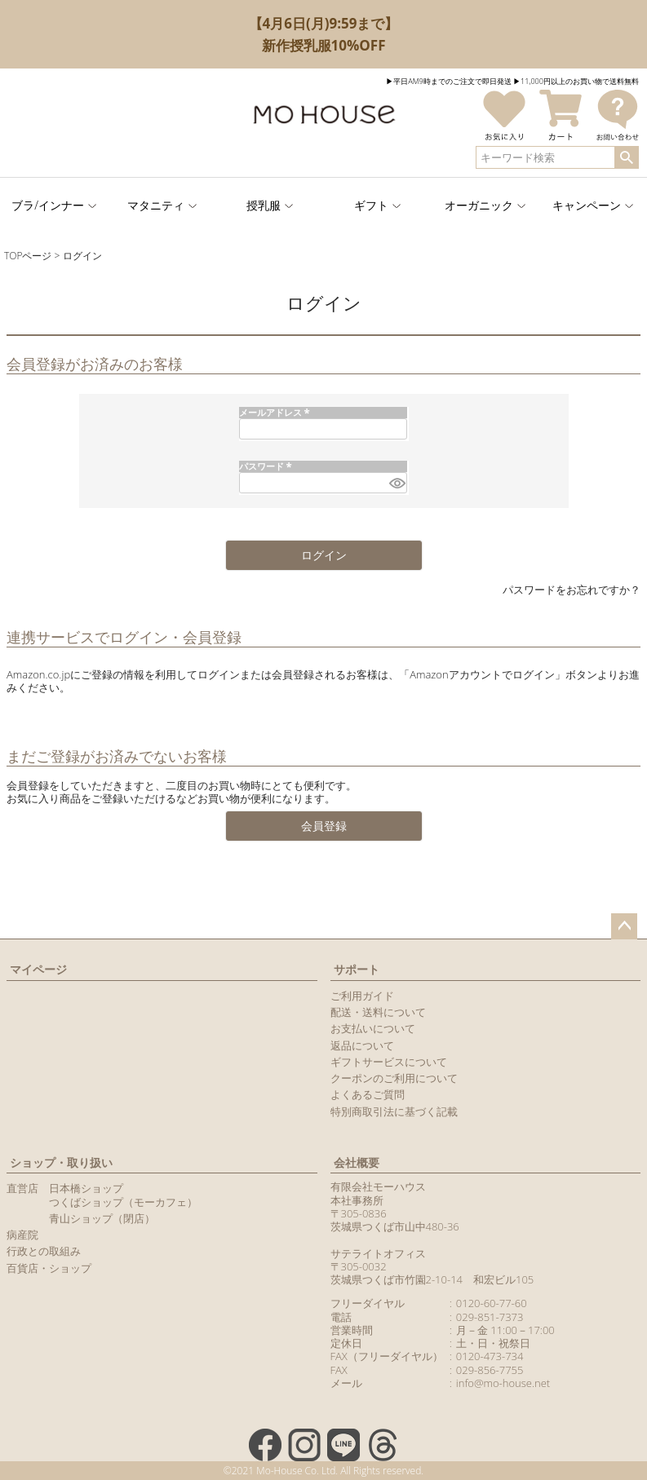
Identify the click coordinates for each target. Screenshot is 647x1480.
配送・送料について (378, 1012)
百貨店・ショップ (49, 1268)
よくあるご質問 (367, 1094)
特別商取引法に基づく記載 (394, 1111)
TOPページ (27, 256)
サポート (356, 969)
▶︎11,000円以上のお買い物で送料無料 (576, 81)
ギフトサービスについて (388, 1061)
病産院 (22, 1234)
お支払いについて (372, 1028)
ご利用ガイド (362, 995)
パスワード (267, 466)
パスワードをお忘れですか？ (571, 589)
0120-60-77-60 (491, 1303)
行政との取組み (44, 1251)
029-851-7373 (490, 1317)
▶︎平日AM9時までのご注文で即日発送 (449, 81)
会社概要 (356, 1162)
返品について (362, 1045)
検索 (626, 157)
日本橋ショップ (86, 1188)
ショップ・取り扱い (61, 1162)
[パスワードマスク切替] (395, 483)
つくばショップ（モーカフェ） (123, 1202)
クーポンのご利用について (394, 1078)
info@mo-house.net (503, 1383)
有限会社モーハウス (378, 1186)
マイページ (38, 969)
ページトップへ (624, 926)
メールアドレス (276, 412)
